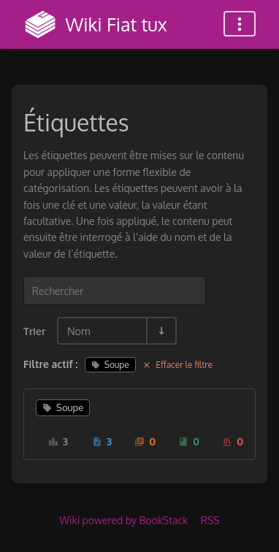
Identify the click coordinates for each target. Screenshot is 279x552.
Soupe (110, 364)
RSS (210, 520)
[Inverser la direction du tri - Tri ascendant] (160, 330)
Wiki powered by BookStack (123, 520)
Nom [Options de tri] (79, 330)
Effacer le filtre (177, 364)
